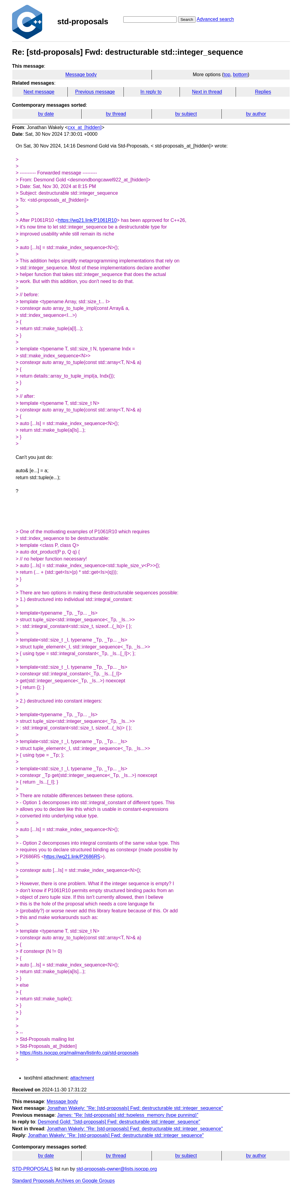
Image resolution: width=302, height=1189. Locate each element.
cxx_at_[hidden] (85, 127)
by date (46, 113)
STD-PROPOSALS (32, 1168)
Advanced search (215, 19)
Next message (39, 91)
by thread (116, 113)
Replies (263, 91)
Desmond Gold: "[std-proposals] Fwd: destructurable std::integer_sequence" (119, 1121)
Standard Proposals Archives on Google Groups (63, 1180)
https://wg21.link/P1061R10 (87, 220)
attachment (82, 1077)
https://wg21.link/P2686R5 (72, 856)
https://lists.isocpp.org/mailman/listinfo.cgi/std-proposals (79, 1052)
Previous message (95, 91)
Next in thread (207, 91)
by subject (186, 113)
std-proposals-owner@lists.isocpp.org (116, 1168)
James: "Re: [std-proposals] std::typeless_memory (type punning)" (127, 1115)
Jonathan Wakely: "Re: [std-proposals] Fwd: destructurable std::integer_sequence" (135, 1108)
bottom (240, 74)
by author (256, 113)
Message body (81, 74)
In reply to (151, 91)
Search (187, 19)
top (227, 74)
